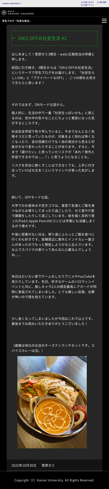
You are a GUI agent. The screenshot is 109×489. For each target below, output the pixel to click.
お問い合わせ (88, 2)
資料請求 (103, 2)
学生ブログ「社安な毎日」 (17, 20)
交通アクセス (88, 5)
